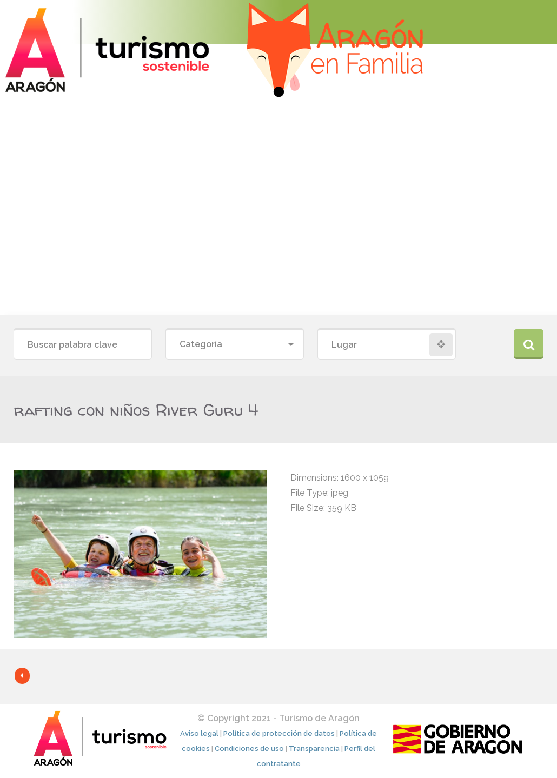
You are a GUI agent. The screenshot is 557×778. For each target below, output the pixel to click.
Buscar (528, 344)
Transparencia (314, 748)
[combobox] (234, 344)
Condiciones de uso (249, 748)
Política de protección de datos (279, 733)
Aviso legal (199, 733)
